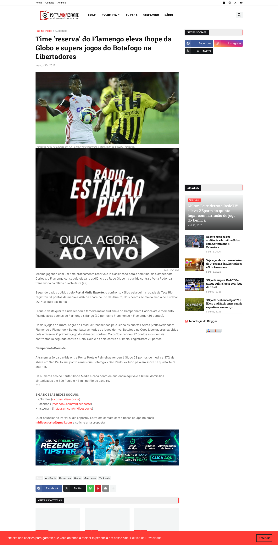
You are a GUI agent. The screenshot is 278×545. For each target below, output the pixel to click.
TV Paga (131, 15)
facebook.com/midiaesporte (72, 404)
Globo (77, 478)
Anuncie (62, 2)
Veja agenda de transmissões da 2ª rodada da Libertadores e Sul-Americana (224, 263)
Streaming (151, 15)
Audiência (61, 30)
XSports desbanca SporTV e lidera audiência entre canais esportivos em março (224, 303)
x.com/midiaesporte (65, 399)
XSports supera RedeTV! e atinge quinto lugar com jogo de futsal (224, 283)
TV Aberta (109, 15)
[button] (239, 15)
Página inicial (44, 30)
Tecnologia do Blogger (201, 321)
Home (39, 2)
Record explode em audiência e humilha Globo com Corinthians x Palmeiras (223, 242)
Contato (49, 2)
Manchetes (90, 478)
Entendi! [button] (264, 538)
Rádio (168, 15)
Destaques (65, 478)
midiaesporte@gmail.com (54, 422)
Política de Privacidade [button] (146, 538)
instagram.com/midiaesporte (72, 408)
